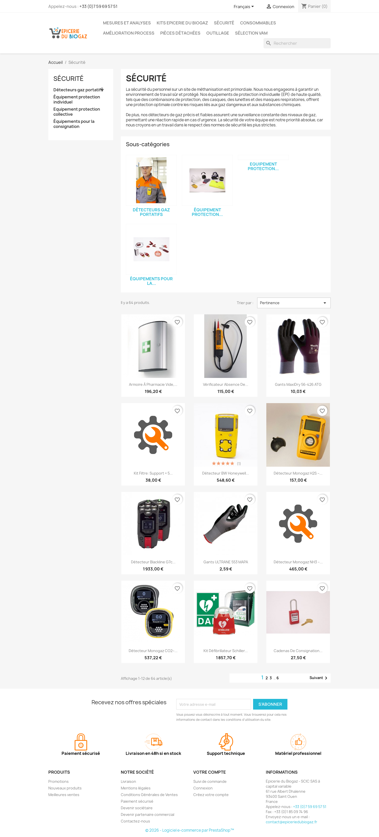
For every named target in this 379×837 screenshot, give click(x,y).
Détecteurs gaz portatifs (78, 90)
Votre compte (209, 772)
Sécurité (224, 23)
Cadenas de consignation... (298, 650)
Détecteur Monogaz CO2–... (153, 650)
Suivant (319, 678)
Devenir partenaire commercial (147, 814)
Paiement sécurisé (137, 801)
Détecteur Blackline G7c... (153, 562)
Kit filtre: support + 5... (153, 473)
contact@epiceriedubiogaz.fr (291, 821)
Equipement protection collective (76, 112)
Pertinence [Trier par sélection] (294, 303)
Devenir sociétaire (137, 807)
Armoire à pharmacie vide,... (153, 384)
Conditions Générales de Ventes (149, 794)
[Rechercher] (297, 43)
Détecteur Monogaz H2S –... (298, 473)
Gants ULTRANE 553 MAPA (225, 562)
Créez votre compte (211, 794)
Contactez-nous (135, 821)
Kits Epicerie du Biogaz (182, 23)
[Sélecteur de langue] (245, 7)
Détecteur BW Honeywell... (225, 473)
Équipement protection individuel (76, 99)
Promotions (58, 781)
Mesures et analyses (127, 23)
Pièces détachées (180, 33)
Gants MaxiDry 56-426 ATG (298, 384)
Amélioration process (128, 33)
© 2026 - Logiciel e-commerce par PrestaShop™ (189, 830)
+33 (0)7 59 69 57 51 (98, 6)
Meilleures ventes (63, 794)
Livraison (128, 781)
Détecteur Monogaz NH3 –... (298, 562)
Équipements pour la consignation (73, 124)
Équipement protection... (207, 212)
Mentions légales (136, 788)
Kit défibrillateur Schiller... (225, 650)
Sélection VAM (251, 33)
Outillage (217, 33)
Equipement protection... (263, 166)
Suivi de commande (210, 781)
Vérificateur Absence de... (225, 384)
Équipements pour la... (151, 281)
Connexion (203, 788)
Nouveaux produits (65, 788)
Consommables (258, 23)
